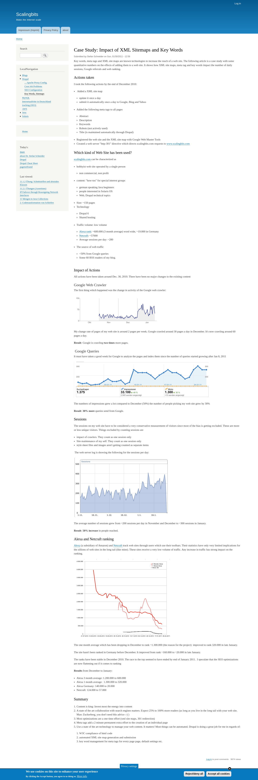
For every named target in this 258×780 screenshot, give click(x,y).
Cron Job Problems (33, 86)
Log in (238, 3)
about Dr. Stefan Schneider (32, 156)
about (65, 30)
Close (230, 769)
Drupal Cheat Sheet (29, 163)
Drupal (25, 79)
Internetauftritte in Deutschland (36, 101)
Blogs (25, 75)
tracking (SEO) (29, 105)
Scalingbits (27, 14)
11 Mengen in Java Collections (34, 199)
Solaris (25, 116)
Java (24, 112)
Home (19, 39)
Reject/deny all (194, 774)
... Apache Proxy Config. (36, 82)
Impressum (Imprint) (28, 30)
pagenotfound (26, 167)
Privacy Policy (51, 30)
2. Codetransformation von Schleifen (37, 202)
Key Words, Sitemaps (34, 93)
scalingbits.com (82, 159)
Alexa (77, 545)
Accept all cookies (219, 774)
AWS (24, 109)
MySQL (26, 98)
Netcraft (83, 235)
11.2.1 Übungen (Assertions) (33, 188)
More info (82, 777)
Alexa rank (85, 231)
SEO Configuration (33, 90)
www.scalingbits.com (178, 143)
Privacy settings (129, 767)
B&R (22, 152)
